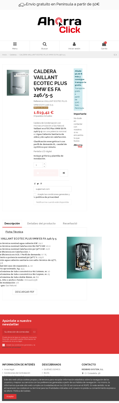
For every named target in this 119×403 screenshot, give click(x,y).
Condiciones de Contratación (17, 373)
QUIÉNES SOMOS (52, 369)
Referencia (39, 101)
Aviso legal (9, 369)
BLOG (46, 373)
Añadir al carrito (46, 173)
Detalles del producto (41, 223)
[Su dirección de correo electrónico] (16, 331)
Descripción (12, 223)
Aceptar (10, 396)
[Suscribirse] (34, 331)
